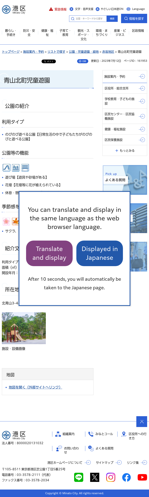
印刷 (84, 61)
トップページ (11, 51)
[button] (57, 8)
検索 (112, 19)
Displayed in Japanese (100, 253)
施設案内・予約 (33, 51)
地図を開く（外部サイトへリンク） (35, 387)
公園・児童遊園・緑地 (84, 51)
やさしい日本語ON (112, 9)
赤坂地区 (108, 51)
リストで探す (56, 51)
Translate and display (49, 253)
